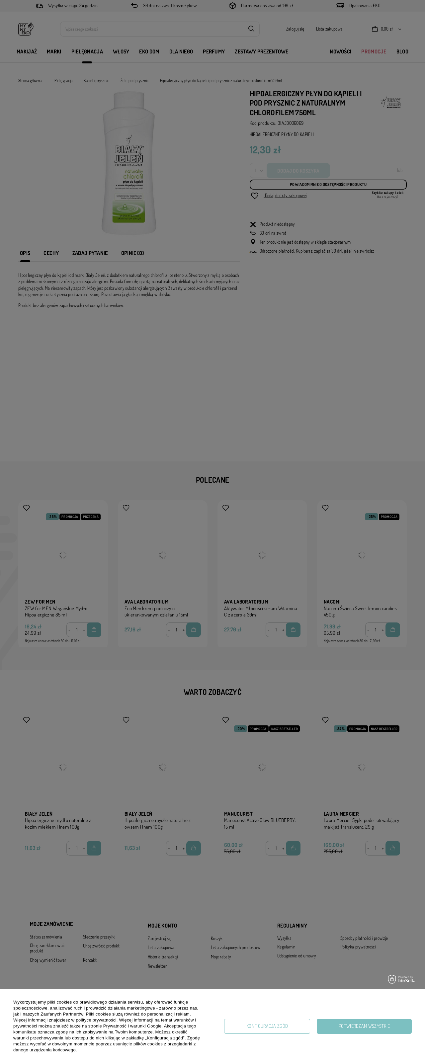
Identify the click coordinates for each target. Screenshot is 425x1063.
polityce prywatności (96, 1020)
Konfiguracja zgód (267, 1026)
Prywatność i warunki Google (132, 1025)
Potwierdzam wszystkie (364, 1026)
